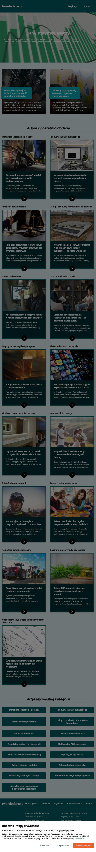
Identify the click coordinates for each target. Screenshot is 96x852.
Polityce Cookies (76, 838)
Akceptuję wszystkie (84, 846)
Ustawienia (44, 846)
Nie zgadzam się (62, 846)
